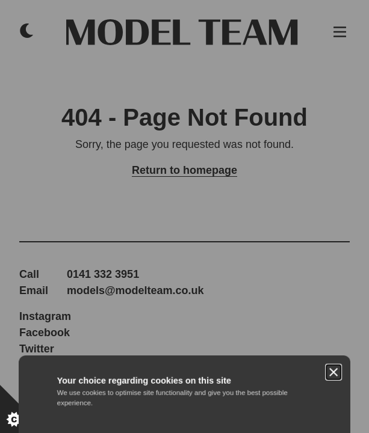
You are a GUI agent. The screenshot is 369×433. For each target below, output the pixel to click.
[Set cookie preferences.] (24, 409)
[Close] (333, 161)
